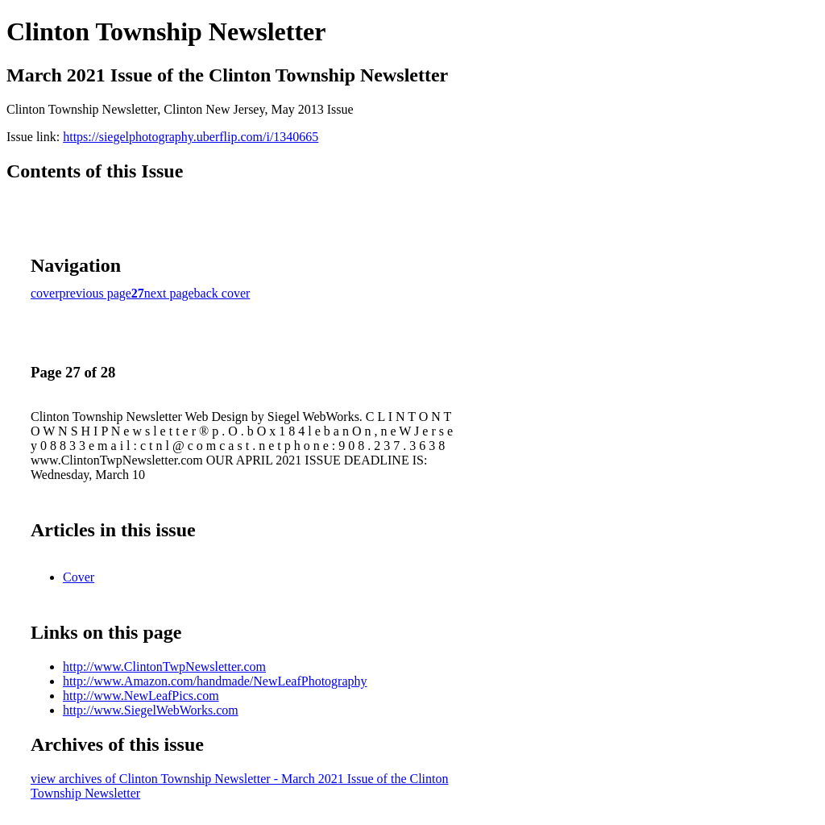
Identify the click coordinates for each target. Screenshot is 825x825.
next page (169, 293)
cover (45, 293)
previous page (95, 293)
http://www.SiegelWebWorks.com (150, 710)
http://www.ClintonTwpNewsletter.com (164, 666)
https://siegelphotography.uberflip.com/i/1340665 (190, 137)
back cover (222, 293)
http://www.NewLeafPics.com (141, 695)
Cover (78, 577)
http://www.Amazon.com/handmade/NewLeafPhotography (215, 681)
